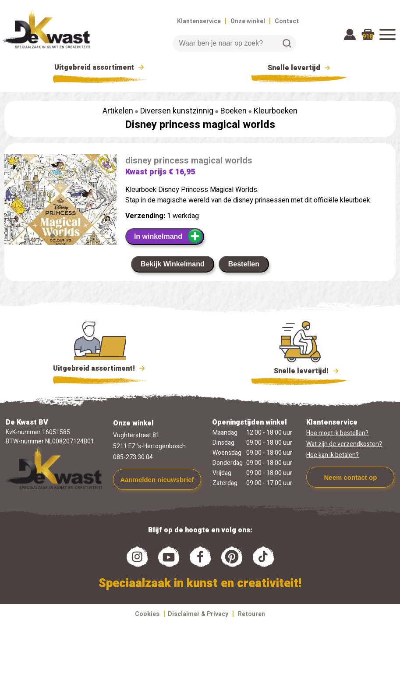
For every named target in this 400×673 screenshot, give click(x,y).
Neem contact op (350, 477)
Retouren (251, 614)
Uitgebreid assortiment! (100, 368)
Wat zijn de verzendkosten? (344, 444)
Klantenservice (199, 21)
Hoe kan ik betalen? (332, 455)
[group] (60, 227)
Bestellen (243, 264)
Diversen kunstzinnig (176, 111)
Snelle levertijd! (300, 370)
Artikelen (118, 111)
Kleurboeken (275, 111)
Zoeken (287, 43)
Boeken (233, 111)
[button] (102, 199)
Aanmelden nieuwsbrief (157, 479)
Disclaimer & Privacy (198, 614)
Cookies (147, 614)
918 (367, 36)
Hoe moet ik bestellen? (337, 433)
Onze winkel (247, 21)
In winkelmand (168, 236)
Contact (287, 21)
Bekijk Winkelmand (173, 264)
